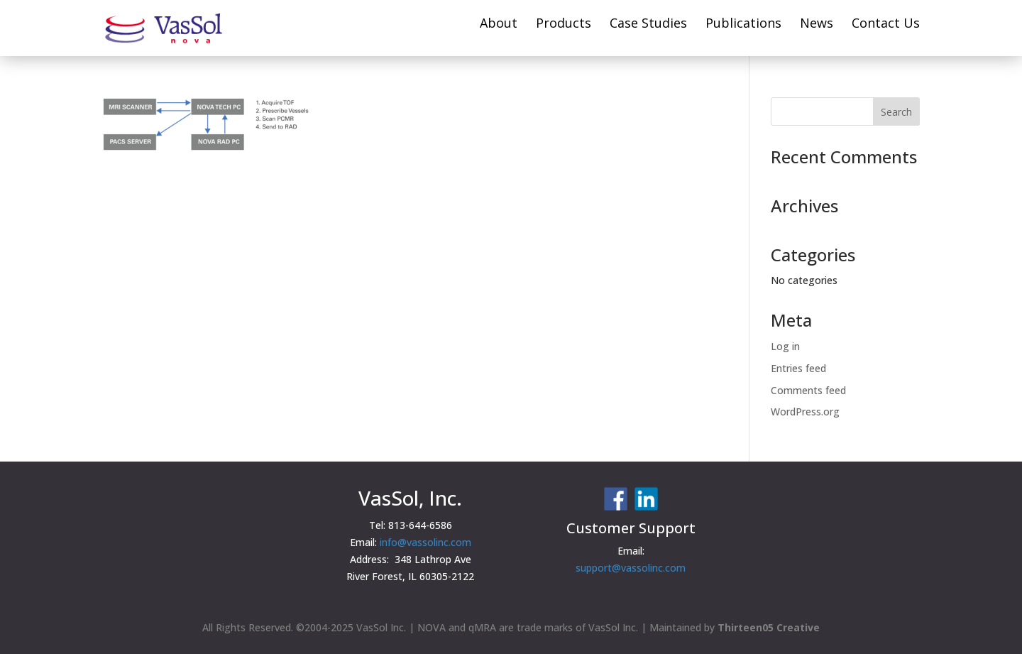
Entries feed (798, 368)
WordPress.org (805, 411)
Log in (785, 346)
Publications (743, 24)
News (816, 24)
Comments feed (808, 390)
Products (563, 24)
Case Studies (648, 24)
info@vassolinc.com (425, 542)
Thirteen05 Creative (769, 627)
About (498, 24)
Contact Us (886, 24)
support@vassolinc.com (631, 567)
